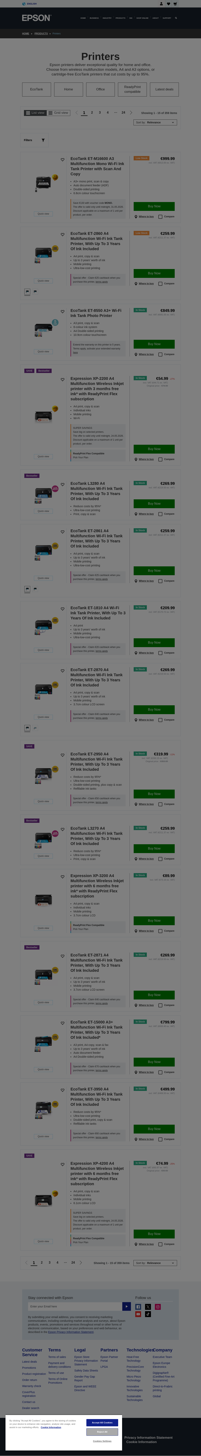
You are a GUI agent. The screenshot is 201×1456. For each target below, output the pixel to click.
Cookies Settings (102, 1441)
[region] (63, 1432)
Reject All (102, 1432)
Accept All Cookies (102, 1422)
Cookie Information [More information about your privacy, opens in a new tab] (51, 1427)
